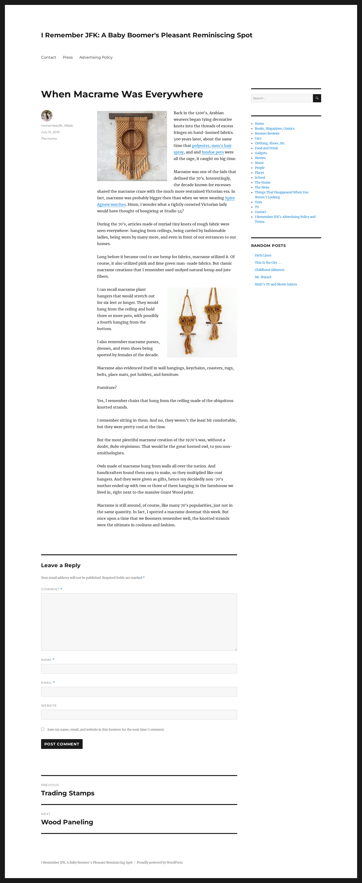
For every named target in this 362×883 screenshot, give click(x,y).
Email (48, 683)
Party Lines (263, 255)
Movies (260, 158)
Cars (258, 138)
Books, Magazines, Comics (275, 129)
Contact (48, 57)
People (260, 168)
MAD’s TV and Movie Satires (276, 284)
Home (259, 124)
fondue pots (213, 152)
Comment (51, 589)
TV (257, 207)
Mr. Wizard (263, 277)
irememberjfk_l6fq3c (57, 125)
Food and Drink (266, 148)
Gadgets (261, 153)
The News (262, 187)
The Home (49, 138)
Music (259, 163)
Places (259, 173)
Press (68, 57)
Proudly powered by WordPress (160, 863)
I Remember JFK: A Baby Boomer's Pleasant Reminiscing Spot (147, 35)
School (260, 178)
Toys (258, 202)
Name (48, 660)
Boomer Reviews (267, 133)
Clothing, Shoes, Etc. (270, 143)
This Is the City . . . (268, 263)
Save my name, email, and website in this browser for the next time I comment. (106, 730)
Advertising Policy (96, 57)
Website (49, 705)
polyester (200, 145)
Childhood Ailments (270, 270)
